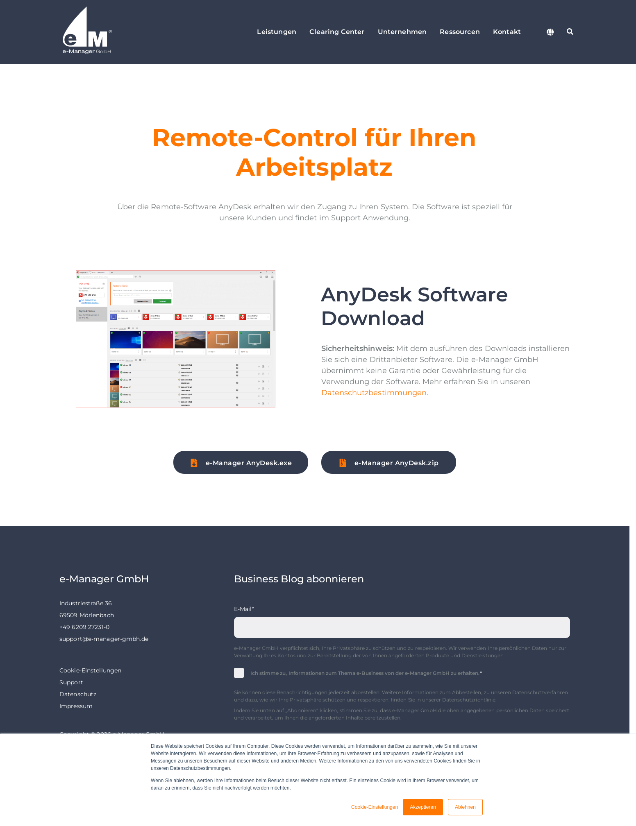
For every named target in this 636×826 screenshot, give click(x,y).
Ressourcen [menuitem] (460, 32)
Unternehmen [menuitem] (402, 32)
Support (71, 682)
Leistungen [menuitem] (276, 32)
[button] (240, 462)
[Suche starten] (570, 32)
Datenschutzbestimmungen (374, 392)
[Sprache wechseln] (550, 32)
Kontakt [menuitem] (507, 32)
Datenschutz (77, 694)
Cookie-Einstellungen (90, 670)
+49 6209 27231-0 (84, 627)
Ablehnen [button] (465, 807)
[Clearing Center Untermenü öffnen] (358, 32)
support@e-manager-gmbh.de (103, 639)
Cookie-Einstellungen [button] (374, 807)
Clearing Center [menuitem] (336, 32)
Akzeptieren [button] (423, 807)
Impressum (76, 706)
